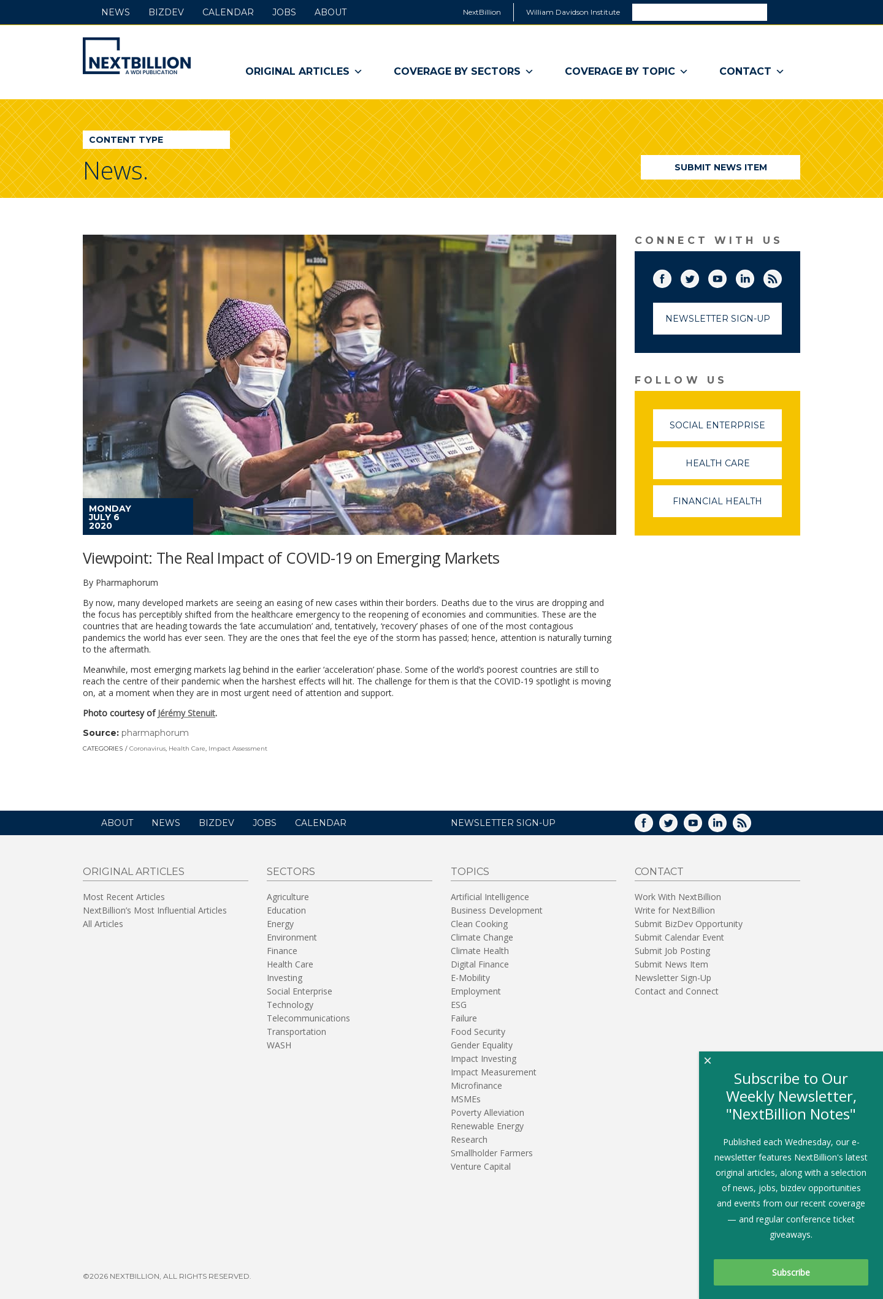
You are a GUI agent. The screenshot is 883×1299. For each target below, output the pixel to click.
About (330, 12)
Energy (280, 924)
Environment (292, 937)
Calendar (228, 12)
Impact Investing (483, 1058)
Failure (464, 1018)
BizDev (166, 12)
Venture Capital (481, 1166)
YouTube (726, 276)
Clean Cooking (479, 924)
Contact (752, 72)
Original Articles (304, 72)
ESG (459, 1004)
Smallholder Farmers (492, 1153)
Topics (470, 871)
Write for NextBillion (675, 910)
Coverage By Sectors (464, 72)
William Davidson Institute (573, 12)
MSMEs (466, 1099)
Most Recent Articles (124, 897)
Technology (290, 1004)
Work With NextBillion (678, 897)
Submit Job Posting (672, 950)
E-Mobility (470, 977)
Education (286, 910)
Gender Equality (482, 1045)
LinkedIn (753, 276)
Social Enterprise (726, 430)
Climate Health (480, 950)
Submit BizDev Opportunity (689, 924)
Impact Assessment (237, 748)
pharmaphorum (155, 732)
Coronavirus (147, 748)
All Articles (103, 924)
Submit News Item (721, 167)
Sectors (291, 871)
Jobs (284, 12)
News (115, 12)
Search (783, 11)
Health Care (187, 748)
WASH (279, 1045)
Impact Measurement (494, 1072)
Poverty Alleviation (487, 1112)
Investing (284, 977)
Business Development (497, 910)
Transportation (296, 1031)
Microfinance (476, 1085)
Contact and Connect (677, 991)
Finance (282, 950)
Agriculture (288, 897)
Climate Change (482, 937)
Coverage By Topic (627, 72)
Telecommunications (308, 1018)
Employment (476, 991)
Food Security (478, 1031)
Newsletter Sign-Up (717, 318)
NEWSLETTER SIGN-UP (503, 822)
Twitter (698, 276)
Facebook (670, 276)
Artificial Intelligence (490, 897)
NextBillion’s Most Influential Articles (155, 910)
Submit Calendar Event (679, 937)
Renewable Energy (487, 1126)
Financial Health (727, 506)
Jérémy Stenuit (186, 713)
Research (469, 1139)
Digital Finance (480, 964)
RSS (781, 276)
